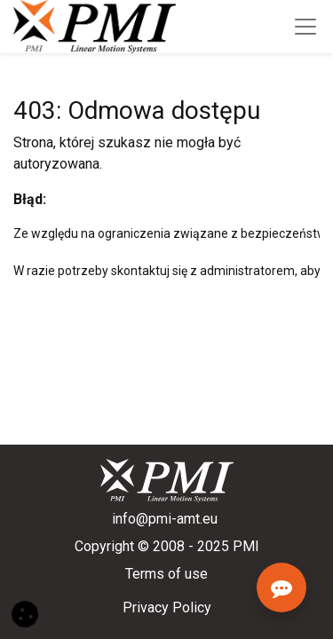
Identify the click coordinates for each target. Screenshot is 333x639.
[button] (25, 612)
